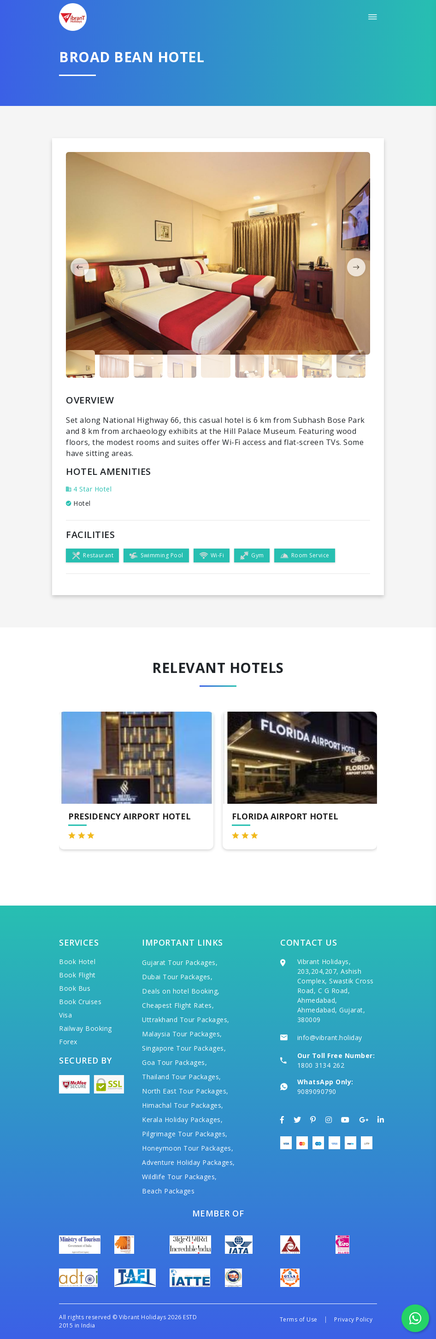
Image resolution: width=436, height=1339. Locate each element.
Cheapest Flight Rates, (178, 1005)
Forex (68, 1041)
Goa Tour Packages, (174, 1062)
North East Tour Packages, (185, 1091)
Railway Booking (85, 1028)
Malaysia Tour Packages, (182, 1033)
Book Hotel (77, 961)
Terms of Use (299, 1319)
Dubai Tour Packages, (177, 976)
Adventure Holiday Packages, (188, 1162)
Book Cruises (80, 1001)
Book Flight (77, 975)
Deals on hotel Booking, (181, 991)
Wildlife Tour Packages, (179, 1176)
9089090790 (316, 1091)
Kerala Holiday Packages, (182, 1119)
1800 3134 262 (321, 1065)
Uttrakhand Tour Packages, (186, 1019)
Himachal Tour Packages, (183, 1105)
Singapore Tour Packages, (184, 1048)
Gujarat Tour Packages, (180, 962)
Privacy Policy (353, 1319)
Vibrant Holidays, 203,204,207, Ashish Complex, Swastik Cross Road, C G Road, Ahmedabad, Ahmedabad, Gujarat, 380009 (335, 990)
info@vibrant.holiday (329, 1037)
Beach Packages (168, 1191)
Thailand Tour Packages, (181, 1076)
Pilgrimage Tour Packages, (185, 1133)
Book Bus (74, 988)
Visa (65, 1015)
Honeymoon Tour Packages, (187, 1148)
